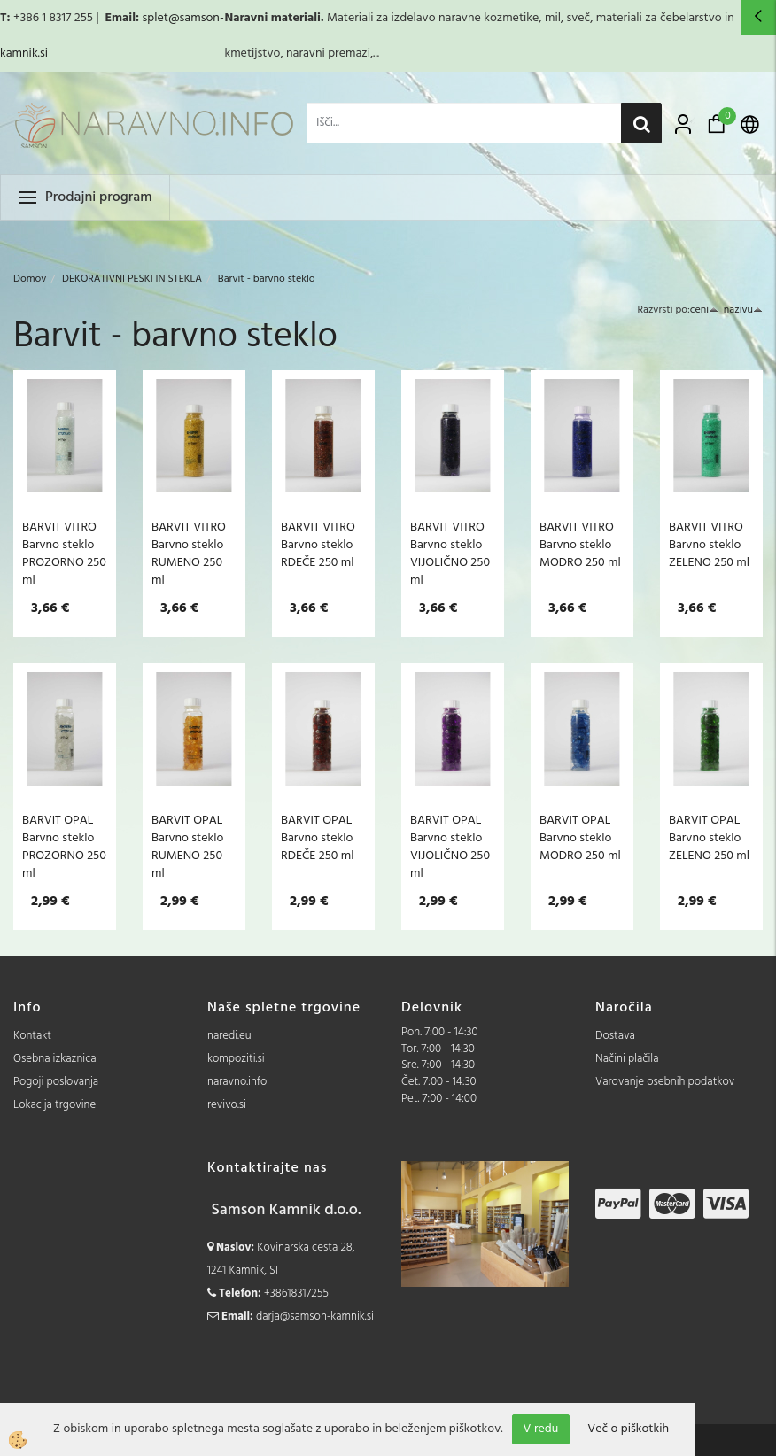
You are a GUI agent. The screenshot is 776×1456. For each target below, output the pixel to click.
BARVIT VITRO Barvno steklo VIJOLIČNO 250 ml (450, 553)
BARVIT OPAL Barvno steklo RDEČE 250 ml (317, 837)
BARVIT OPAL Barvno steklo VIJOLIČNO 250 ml (450, 846)
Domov (29, 279)
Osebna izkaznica (55, 1058)
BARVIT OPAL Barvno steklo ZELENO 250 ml (709, 837)
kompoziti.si (236, 1058)
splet (154, 18)
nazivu (743, 310)
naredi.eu (229, 1035)
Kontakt (32, 1035)
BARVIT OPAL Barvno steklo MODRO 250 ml (580, 837)
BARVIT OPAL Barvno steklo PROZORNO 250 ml (64, 846)
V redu (541, 1429)
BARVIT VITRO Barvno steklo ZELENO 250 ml (709, 544)
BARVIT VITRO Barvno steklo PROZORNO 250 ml (64, 553)
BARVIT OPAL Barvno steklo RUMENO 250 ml (187, 846)
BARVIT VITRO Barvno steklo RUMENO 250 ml (188, 553)
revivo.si (226, 1105)
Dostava (615, 1035)
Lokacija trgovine (54, 1105)
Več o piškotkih (628, 1429)
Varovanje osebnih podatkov (664, 1082)
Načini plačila (627, 1058)
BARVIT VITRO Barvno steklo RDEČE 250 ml (318, 544)
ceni (704, 310)
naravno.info (237, 1082)
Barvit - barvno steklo (266, 279)
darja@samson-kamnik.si (315, 1316)
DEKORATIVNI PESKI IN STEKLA (132, 279)
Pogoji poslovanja (55, 1082)
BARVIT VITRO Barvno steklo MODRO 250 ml (580, 544)
